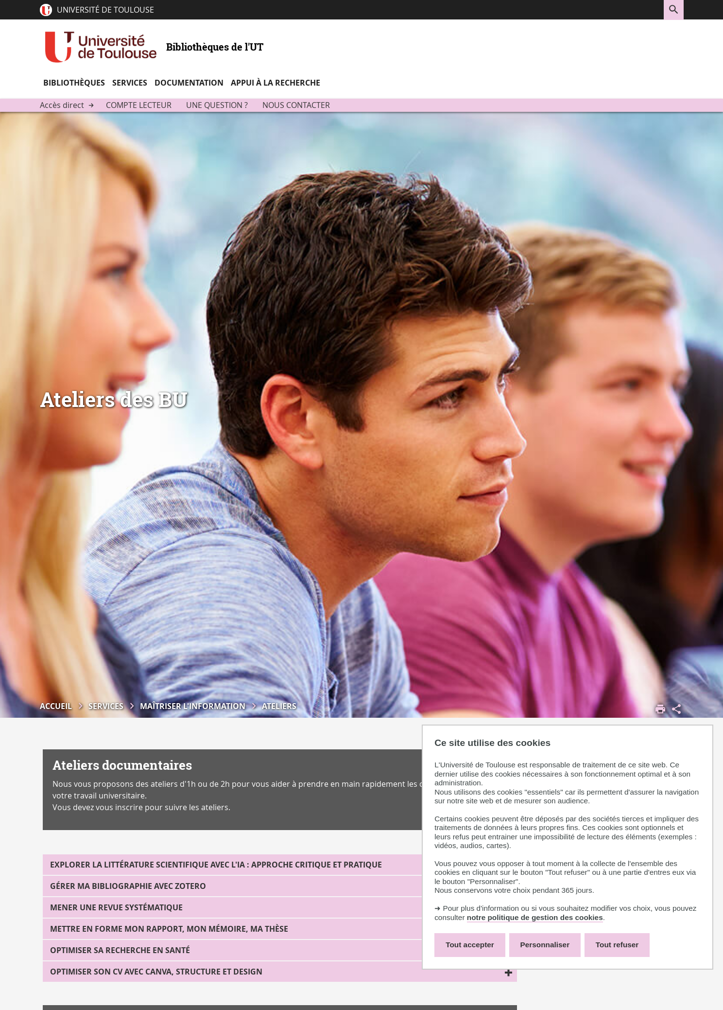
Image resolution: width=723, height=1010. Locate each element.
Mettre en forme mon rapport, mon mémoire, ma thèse (169, 928)
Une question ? (217, 105)
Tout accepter (470, 944)
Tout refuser (617, 944)
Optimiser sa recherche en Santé (120, 950)
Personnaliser (545, 944)
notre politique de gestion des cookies (535, 917)
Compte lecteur (139, 105)
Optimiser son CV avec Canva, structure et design (156, 971)
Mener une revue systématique (116, 907)
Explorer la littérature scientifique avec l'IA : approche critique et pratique (216, 864)
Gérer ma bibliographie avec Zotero (128, 886)
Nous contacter (296, 105)
